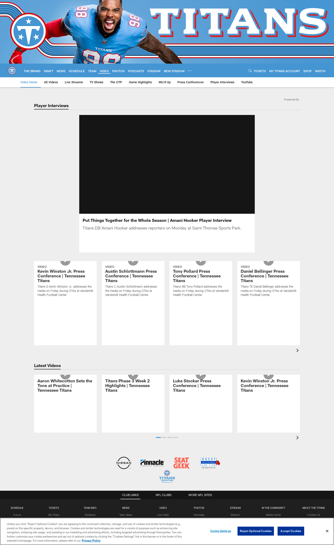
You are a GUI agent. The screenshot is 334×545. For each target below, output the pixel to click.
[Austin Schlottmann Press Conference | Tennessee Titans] (133, 281)
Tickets (54, 507)
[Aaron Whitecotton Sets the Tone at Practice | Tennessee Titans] (65, 386)
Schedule (17, 507)
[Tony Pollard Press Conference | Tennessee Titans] (201, 281)
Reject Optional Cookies (256, 531)
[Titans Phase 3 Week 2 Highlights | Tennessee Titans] (133, 386)
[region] (167, 531)
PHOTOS (199, 507)
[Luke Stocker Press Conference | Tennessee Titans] (201, 386)
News (126, 507)
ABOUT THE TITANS (313, 507)
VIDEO (163, 507)
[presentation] (298, 351)
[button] (158, 437)
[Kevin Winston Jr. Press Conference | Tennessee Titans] (65, 281)
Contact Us (313, 514)
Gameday (199, 514)
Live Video (163, 514)
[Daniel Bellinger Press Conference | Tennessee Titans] (268, 281)
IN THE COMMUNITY (273, 507)
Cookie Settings (220, 531)
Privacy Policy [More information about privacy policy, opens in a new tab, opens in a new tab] (91, 540)
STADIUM (235, 507)
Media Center (273, 514)
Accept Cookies (291, 531)
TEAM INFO (90, 507)
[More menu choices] (189, 70)
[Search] (250, 70)
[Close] (327, 531)
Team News (125, 514)
